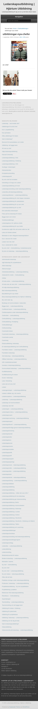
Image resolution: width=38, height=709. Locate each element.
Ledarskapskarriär (7, 434)
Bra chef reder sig (7, 300)
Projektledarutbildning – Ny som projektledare (15, 586)
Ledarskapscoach (7, 415)
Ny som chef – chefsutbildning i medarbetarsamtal (16, 248)
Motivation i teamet (7, 561)
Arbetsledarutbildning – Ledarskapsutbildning (15, 272)
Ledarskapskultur (7, 437)
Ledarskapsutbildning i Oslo (10, 157)
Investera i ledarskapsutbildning (11, 365)
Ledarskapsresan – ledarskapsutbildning (14, 465)
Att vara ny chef (6, 148)
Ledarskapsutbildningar (9, 530)
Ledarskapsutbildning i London (11, 511)
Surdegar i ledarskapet (8, 167)
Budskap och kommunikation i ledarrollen (14, 303)
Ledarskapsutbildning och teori (11, 185)
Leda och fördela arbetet (9, 232)
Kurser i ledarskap (7, 378)
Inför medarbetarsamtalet (9, 362)
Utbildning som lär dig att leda (10, 620)
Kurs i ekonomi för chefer (9, 238)
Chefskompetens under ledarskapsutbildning (15, 312)
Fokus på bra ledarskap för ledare (12, 214)
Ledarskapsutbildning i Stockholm (12, 518)
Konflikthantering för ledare (10, 374)
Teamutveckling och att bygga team (12, 605)
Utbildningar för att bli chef (9, 126)
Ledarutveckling (6, 552)
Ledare (4, 387)
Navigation (19, 16)
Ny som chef (5, 568)
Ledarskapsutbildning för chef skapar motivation (16, 198)
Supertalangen (6, 599)
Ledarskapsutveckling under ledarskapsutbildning (16, 189)
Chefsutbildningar (23, 28)
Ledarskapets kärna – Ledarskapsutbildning (14, 412)
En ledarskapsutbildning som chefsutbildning (15, 346)
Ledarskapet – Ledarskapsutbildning (12, 409)
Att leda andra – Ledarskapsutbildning (13, 281)
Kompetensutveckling (8, 173)
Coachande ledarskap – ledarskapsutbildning (15, 334)
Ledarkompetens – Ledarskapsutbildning (14, 396)
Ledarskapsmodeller (8, 449)
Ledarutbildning (6, 549)
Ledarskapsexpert (7, 421)
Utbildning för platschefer (9, 611)
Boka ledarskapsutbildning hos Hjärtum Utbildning (16, 297)
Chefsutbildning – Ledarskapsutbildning (13, 318)
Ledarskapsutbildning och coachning (12, 527)
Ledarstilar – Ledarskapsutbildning (12, 546)
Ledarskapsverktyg (7, 543)
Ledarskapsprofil (7, 176)
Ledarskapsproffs (7, 452)
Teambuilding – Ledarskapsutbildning (13, 602)
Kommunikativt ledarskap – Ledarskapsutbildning (16, 368)
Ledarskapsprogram (8, 459)
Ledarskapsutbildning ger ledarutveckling (14, 499)
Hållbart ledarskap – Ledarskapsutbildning (14, 359)
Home (15, 28)
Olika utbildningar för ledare (10, 136)
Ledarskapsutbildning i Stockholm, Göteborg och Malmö (18, 521)
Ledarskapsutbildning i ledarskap (11, 508)
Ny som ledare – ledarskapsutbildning (13, 574)
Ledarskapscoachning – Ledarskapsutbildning (15, 418)
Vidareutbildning (6, 627)
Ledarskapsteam (7, 474)
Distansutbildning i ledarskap (10, 343)
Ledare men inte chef (8, 242)
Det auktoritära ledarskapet (10, 210)
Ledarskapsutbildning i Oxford (10, 515)
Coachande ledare (7, 331)
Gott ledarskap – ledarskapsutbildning (13, 356)
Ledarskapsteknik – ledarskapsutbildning (14, 477)
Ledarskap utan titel (7, 406)
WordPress (26, 707)
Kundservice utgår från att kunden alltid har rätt (15, 229)
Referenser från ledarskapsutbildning (12, 592)
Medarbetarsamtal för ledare (10, 555)
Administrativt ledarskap (9, 259)
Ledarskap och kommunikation (11, 402)
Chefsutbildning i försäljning (10, 321)
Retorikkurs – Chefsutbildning (10, 596)
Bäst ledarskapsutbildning (9, 290)
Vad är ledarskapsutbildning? (10, 624)
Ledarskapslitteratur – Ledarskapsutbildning (14, 195)
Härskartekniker (6, 170)
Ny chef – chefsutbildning (9, 564)
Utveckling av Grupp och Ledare (11, 182)
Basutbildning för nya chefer (10, 293)
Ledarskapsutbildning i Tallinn (10, 524)
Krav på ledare (6, 133)
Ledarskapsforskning (8, 430)
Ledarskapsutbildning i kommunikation (13, 505)
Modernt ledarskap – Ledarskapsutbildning (14, 558)
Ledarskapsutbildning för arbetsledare (13, 201)
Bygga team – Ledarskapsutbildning (12, 306)
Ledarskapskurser (7, 443)
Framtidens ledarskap (8, 353)
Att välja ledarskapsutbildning (10, 287)
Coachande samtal (7, 337)
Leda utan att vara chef (8, 384)
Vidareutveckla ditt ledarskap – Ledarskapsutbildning (17, 630)
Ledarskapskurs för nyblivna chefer (12, 223)
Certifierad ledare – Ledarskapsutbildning (14, 309)
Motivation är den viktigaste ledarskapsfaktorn (15, 235)
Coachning (5, 340)
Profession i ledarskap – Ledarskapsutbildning (15, 583)
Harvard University (7, 154)
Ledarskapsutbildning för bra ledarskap (13, 496)
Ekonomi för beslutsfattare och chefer (13, 142)
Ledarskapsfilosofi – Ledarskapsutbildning (14, 424)
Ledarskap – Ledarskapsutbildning (12, 399)
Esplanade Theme (14, 707)
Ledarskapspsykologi (8, 462)
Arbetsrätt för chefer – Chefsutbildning (13, 275)
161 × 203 (22, 37)
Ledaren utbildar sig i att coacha (11, 393)
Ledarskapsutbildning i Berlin (10, 502)
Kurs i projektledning (8, 129)
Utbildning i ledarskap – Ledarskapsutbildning (15, 617)
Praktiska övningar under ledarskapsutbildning (15, 580)
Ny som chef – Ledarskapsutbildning (12, 571)
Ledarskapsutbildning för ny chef (11, 207)
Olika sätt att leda (7, 577)
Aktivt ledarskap (6, 265)
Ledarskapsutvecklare (8, 533)
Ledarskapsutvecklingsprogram (11, 539)
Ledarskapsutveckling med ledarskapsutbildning (16, 536)
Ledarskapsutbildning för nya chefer (12, 226)
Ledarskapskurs (6, 440)
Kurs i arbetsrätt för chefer (9, 245)
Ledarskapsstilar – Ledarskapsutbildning (13, 471)
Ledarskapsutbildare (8, 483)
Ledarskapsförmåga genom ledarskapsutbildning (16, 427)
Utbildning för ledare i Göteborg (11, 608)
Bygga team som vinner (9, 217)
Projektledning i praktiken (9, 589)
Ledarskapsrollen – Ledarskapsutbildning (14, 468)
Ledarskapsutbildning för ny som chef (13, 204)
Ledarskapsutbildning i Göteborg (11, 161)
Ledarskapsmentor (7, 446)
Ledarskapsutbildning (8, 487)
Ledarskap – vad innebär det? (10, 123)
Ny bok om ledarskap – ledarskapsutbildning (15, 251)
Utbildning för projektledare (10, 614)
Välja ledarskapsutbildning (9, 151)
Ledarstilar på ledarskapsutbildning (12, 192)
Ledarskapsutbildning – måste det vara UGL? (15, 493)
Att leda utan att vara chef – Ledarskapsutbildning (16, 284)
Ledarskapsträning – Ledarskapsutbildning (14, 480)
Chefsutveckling (6, 328)
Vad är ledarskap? (7, 139)
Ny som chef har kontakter (9, 179)
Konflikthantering (7, 371)
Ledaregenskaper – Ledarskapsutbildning (14, 390)
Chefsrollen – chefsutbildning (10, 315)
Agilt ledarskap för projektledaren (11, 262)
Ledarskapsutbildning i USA (10, 164)
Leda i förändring (7, 381)
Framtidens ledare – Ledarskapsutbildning (14, 349)
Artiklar (4, 278)
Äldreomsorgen (6, 268)
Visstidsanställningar (8, 220)
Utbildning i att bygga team (10, 145)
